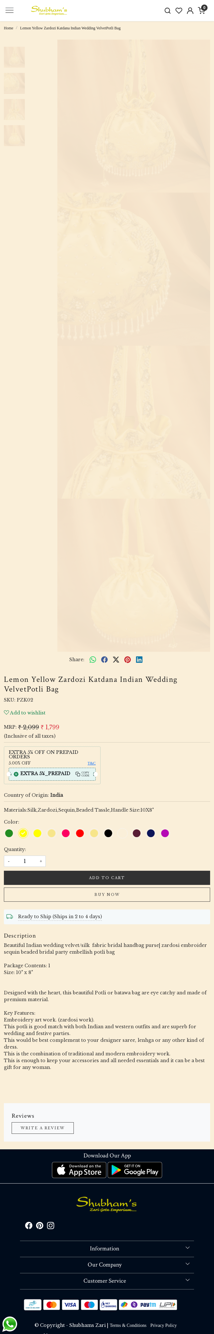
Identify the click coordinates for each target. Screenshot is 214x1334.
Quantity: (15, 849)
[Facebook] (29, 1226)
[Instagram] (50, 1226)
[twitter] (116, 659)
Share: (76, 659)
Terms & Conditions (128, 1325)
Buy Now (107, 894)
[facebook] (104, 659)
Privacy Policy (164, 1325)
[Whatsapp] (93, 659)
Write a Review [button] (43, 1128)
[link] (167, 10)
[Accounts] (190, 10)
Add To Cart (107, 878)
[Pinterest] (39, 1226)
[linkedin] (139, 659)
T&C (92, 763)
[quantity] (25, 861)
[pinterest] (127, 659)
